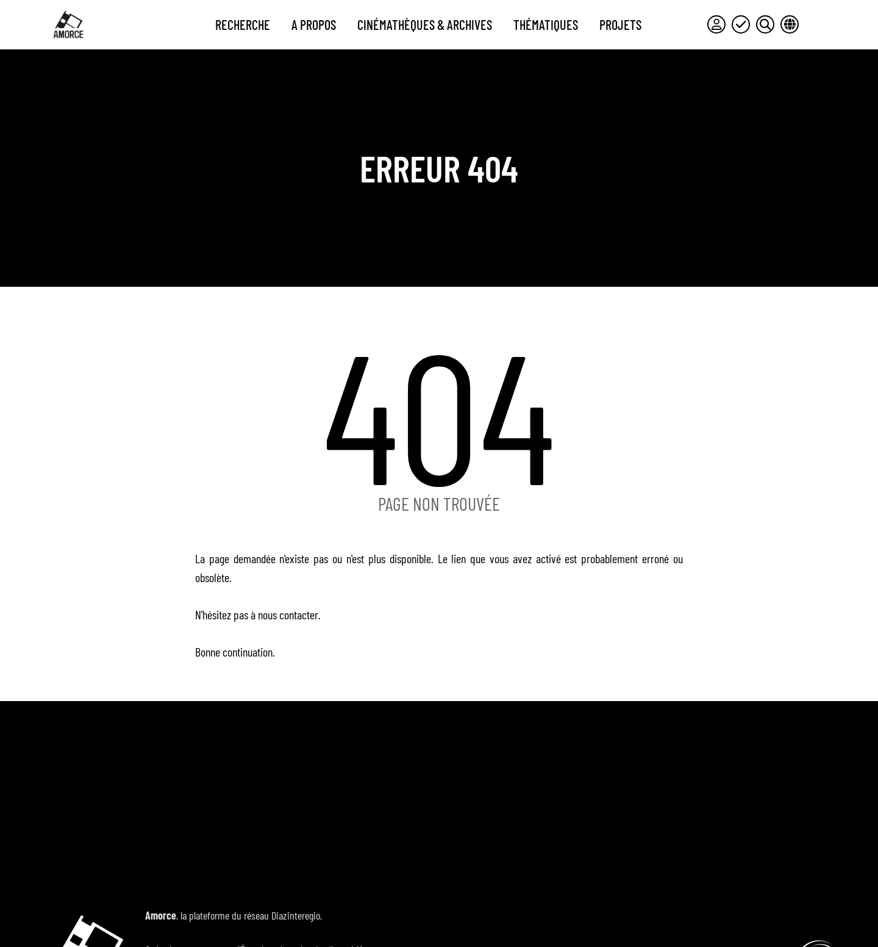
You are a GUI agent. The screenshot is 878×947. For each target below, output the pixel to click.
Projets (620, 24)
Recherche (242, 24)
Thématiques (545, 24)
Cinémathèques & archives (424, 24)
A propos (313, 24)
